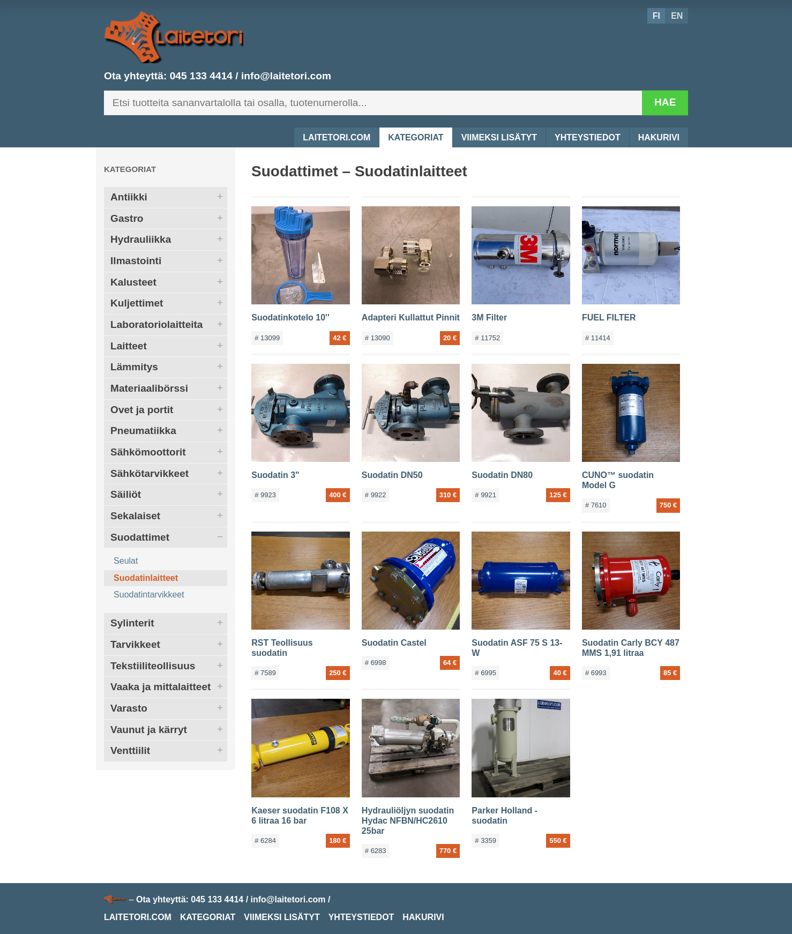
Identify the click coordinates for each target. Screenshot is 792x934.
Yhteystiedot (588, 137)
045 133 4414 (201, 75)
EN (677, 15)
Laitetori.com (336, 137)
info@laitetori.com (286, 75)
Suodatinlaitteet (146, 577)
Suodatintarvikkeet (149, 594)
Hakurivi (658, 137)
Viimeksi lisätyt (499, 137)
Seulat (126, 560)
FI (656, 15)
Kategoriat (415, 137)
